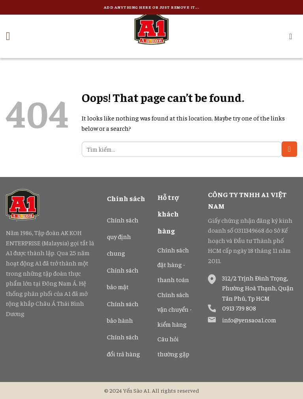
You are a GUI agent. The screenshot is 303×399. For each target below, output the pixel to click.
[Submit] (289, 149)
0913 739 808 (239, 308)
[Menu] (11, 36)
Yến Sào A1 (136, 390)
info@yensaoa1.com (249, 320)
